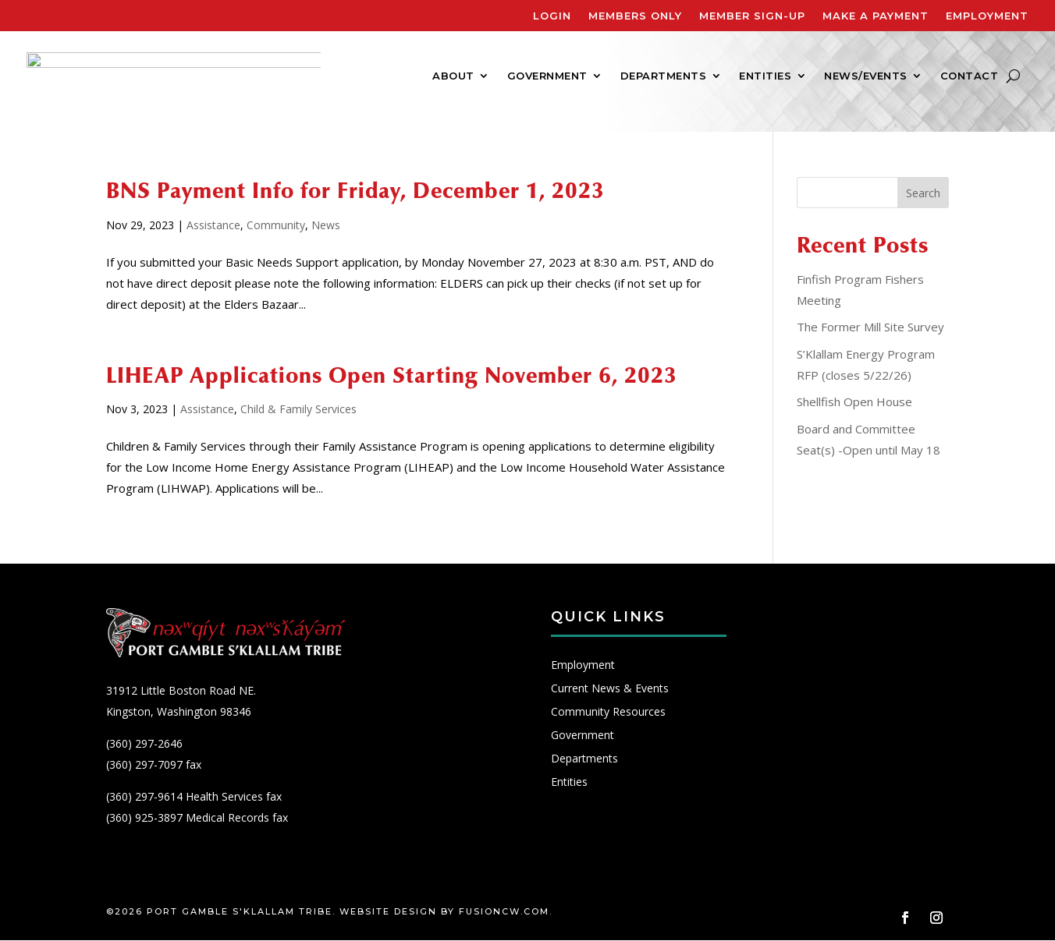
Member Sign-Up (752, 16)
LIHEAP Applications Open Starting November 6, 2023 (391, 376)
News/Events (866, 76)
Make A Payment (875, 16)
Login (552, 16)
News (325, 225)
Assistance (213, 225)
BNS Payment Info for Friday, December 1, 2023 (355, 191)
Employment (987, 16)
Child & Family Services (298, 409)
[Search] (1013, 75)
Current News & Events (610, 690)
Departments (663, 76)
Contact (969, 76)
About (453, 76)
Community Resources (608, 713)
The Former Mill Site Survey (870, 326)
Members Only (635, 16)
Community (276, 225)
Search (923, 193)
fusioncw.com (504, 912)
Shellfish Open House (854, 401)
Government (547, 76)
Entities (765, 76)
